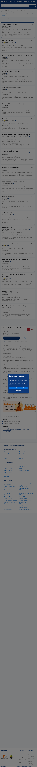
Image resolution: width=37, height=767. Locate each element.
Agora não (18, 390)
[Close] (27, 376)
